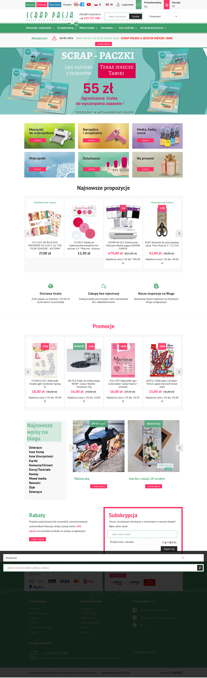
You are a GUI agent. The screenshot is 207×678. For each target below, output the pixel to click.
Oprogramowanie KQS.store (115, 672)
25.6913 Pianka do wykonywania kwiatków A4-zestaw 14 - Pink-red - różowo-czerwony (84, 247)
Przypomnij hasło (90, 622)
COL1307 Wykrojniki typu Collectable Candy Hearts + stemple (123, 383)
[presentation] (27, 233)
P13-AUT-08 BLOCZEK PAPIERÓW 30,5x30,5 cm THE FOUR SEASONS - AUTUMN (45, 245)
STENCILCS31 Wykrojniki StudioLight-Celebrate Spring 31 (44, 383)
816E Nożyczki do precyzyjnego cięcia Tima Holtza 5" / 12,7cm (162, 244)
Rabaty (33, 632)
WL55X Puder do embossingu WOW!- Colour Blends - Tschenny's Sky (84, 383)
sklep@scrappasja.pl (90, 14)
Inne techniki (126, 27)
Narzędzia (107, 27)
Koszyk (84, 627)
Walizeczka (81, 479)
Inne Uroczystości (41, 456)
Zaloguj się (87, 608)
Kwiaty (33, 474)
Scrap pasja (50, 17)
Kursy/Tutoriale (39, 470)
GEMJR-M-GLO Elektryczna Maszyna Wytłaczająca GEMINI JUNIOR (123, 245)
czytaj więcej (104, 43)
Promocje (42, 4)
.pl (177, 672)
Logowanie (127, 4)
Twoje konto (88, 618)
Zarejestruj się (88, 613)
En (111, 4)
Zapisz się (169, 549)
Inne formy (36, 452)
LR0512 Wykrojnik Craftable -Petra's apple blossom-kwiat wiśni (162, 383)
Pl (100, 4)
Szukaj (135, 16)
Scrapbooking (65, 27)
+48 (89, 18)
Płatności (34, 608)
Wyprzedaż (54, 4)
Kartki (33, 461)
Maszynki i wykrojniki (38, 27)
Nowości (30, 4)
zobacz (49, 136)
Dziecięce (35, 448)
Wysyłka (67, 4)
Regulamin (34, 618)
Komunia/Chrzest (41, 465)
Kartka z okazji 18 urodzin (147, 479)
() (152, 4)
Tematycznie (34, 35)
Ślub (32, 487)
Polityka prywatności (40, 627)
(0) (176, 4)
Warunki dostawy (38, 613)
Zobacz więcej (50, 296)
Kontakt (33, 622)
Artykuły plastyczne (151, 27)
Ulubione (85, 632)
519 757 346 (54, 653)
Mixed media (87, 27)
